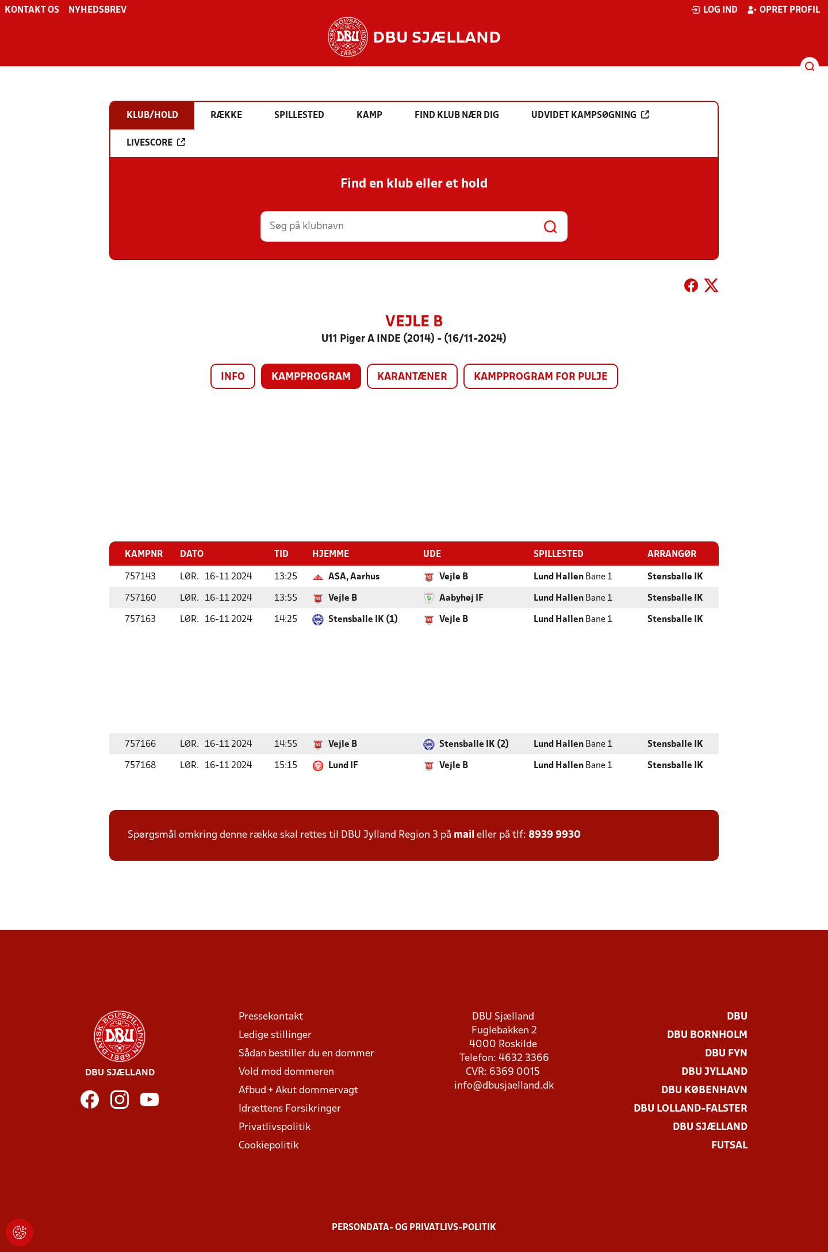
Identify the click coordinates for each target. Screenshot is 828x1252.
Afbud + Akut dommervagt (298, 1090)
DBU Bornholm (707, 1035)
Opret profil (783, 10)
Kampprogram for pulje (541, 377)
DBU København (704, 1090)
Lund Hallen (559, 576)
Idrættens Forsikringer (290, 1108)
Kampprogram (311, 377)
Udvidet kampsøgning (590, 115)
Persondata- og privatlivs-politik (414, 1227)
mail (464, 834)
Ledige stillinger (275, 1035)
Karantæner (412, 377)
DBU (737, 1016)
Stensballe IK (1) (363, 619)
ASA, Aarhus (353, 576)
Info (233, 377)
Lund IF (343, 765)
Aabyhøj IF (461, 598)
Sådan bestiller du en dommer (306, 1053)
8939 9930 (554, 834)
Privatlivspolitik (274, 1127)
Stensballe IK (675, 576)
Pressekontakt (271, 1016)
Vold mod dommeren (286, 1072)
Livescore (155, 142)
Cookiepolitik (268, 1145)
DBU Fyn (726, 1053)
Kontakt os (32, 10)
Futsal (729, 1145)
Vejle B (453, 576)
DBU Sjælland (710, 1127)
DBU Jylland (714, 1072)
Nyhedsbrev (97, 10)
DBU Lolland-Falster (690, 1108)
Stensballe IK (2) (474, 744)
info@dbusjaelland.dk (504, 1085)
